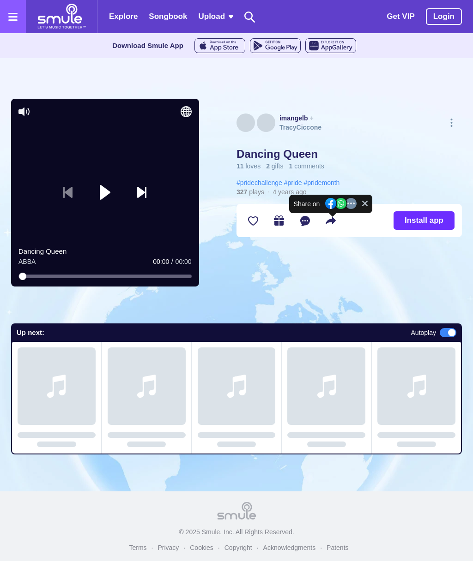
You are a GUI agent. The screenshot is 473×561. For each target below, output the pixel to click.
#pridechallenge (259, 182)
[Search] (250, 16)
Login (444, 16)
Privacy (168, 547)
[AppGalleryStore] (330, 45)
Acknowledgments (289, 547)
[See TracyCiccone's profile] (266, 122)
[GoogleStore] (275, 45)
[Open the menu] (13, 16)
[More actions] (451, 123)
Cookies (201, 547)
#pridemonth (322, 182)
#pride (293, 182)
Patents (337, 547)
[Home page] (61, 16)
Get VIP (400, 16)
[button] (105, 192)
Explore (123, 16)
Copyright (238, 547)
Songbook (168, 16)
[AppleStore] (219, 45)
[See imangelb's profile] (245, 122)
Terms (137, 547)
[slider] (105, 276)
